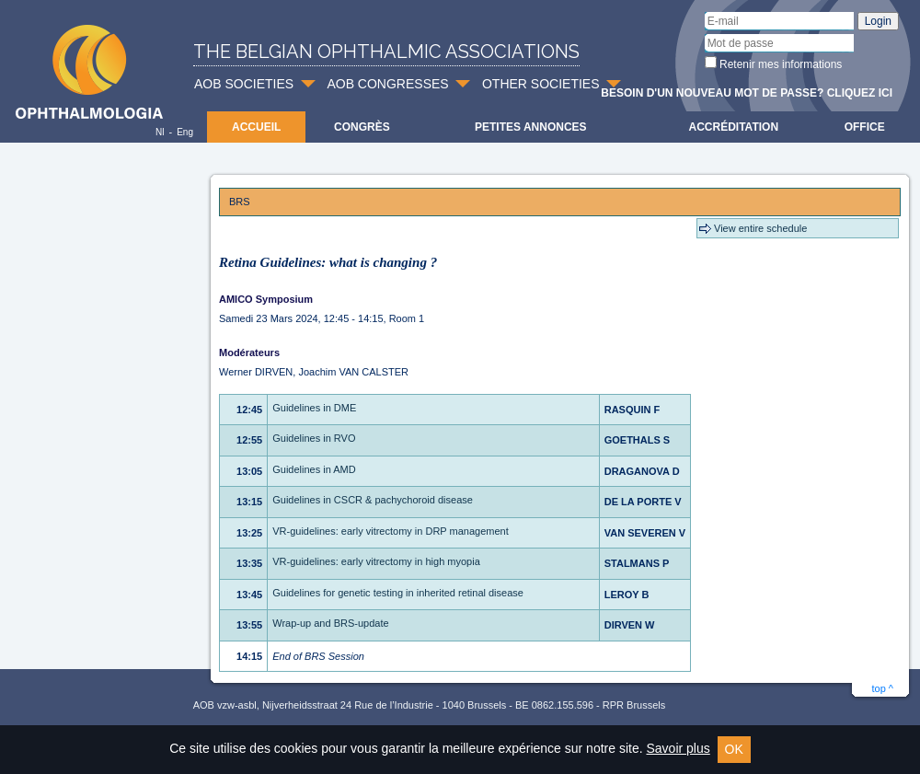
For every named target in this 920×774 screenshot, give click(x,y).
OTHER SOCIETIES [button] (541, 83)
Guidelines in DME (314, 407)
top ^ (882, 688)
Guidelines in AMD (314, 469)
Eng (185, 132)
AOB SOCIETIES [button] (243, 83)
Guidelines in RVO (313, 438)
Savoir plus (677, 748)
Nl (159, 132)
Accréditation (734, 127)
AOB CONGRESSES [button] (387, 83)
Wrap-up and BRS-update (330, 623)
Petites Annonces (531, 127)
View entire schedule (760, 228)
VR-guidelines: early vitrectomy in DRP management (390, 531)
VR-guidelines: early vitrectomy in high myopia (376, 561)
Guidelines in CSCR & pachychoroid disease (372, 499)
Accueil (256, 127)
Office (865, 127)
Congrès (362, 127)
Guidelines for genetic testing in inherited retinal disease (397, 592)
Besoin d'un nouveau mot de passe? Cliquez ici (746, 93)
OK (734, 749)
